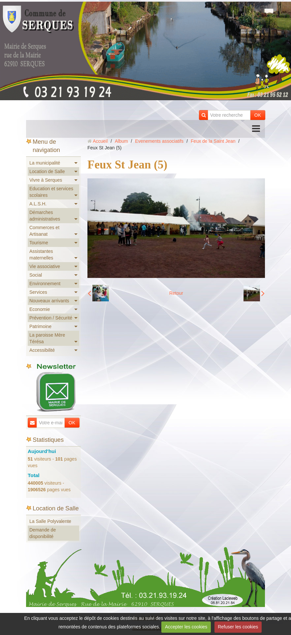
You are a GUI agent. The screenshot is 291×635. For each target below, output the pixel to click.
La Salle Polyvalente (50, 521)
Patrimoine (40, 326)
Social (35, 275)
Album (121, 141)
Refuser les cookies (238, 626)
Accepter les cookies (186, 626)
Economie (39, 309)
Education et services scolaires (51, 192)
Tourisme (38, 242)
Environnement (44, 283)
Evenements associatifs (159, 141)
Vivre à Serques (45, 180)
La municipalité (44, 163)
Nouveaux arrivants (49, 300)
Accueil (100, 141)
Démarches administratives (44, 216)
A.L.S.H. (38, 203)
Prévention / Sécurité (50, 317)
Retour (176, 293)
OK (257, 115)
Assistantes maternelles (41, 254)
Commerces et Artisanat (44, 231)
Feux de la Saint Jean (213, 141)
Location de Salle (47, 171)
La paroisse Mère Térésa (47, 338)
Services (38, 292)
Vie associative (44, 266)
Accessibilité (42, 350)
